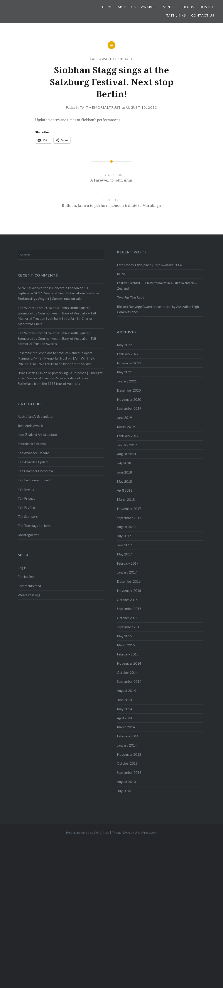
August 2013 (126, 782)
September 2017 (129, 518)
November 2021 (129, 363)
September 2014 (129, 681)
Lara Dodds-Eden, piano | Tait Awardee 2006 (149, 265)
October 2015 (127, 618)
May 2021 (124, 372)
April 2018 (124, 490)
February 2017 (128, 563)
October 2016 (127, 600)
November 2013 (129, 754)
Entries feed (26, 577)
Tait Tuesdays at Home (34, 526)
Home (107, 7)
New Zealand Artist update (37, 434)
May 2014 (124, 709)
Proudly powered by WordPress (87, 832)
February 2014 (128, 736)
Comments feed (29, 586)
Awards (148, 7)
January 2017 (127, 572)
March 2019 (126, 427)
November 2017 (129, 509)
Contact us (202, 15)
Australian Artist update (35, 416)
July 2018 (124, 463)
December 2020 (129, 390)
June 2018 (124, 472)
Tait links (176, 15)
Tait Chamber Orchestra (35, 471)
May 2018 (124, 481)
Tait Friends (26, 498)
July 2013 (124, 791)
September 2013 (129, 772)
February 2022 (128, 354)
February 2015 (128, 654)
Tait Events (26, 489)
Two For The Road (130, 297)
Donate (207, 7)
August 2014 (126, 691)
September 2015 (129, 627)
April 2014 (124, 718)
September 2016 (129, 609)
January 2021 (127, 381)
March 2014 (126, 727)
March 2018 (126, 499)
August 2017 (126, 527)
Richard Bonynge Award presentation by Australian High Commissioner (158, 309)
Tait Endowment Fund (34, 480)
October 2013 (127, 763)
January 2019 (127, 445)
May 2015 (124, 636)
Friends (187, 7)
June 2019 (124, 417)
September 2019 (129, 408)
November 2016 (129, 590)
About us (127, 7)
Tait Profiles (27, 507)
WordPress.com (145, 832)
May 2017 (124, 554)
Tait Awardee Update (111, 59)
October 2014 (127, 672)
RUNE (121, 274)
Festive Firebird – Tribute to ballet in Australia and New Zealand (157, 285)
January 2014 (127, 745)
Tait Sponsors (28, 516)
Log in (22, 568)
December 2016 (129, 581)
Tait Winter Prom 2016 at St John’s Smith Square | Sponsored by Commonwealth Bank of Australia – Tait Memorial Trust (57, 313)
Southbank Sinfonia (32, 444)
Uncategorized (28, 535)
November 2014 (129, 663)
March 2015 (126, 645)
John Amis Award (30, 426)
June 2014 (124, 700)
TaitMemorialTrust (100, 107)
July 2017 (124, 536)
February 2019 (128, 436)
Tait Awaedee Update (33, 453)
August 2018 (126, 454)
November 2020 (129, 399)
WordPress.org (29, 595)
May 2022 (124, 345)
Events (167, 7)
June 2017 (124, 545)
